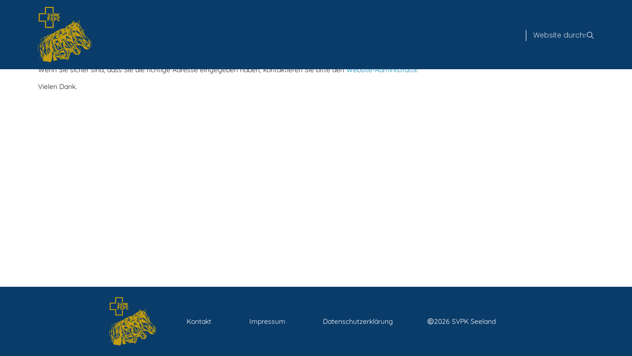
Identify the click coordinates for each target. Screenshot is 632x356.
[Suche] (559, 35)
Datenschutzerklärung (358, 321)
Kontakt (199, 321)
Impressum (267, 321)
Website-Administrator (381, 69)
